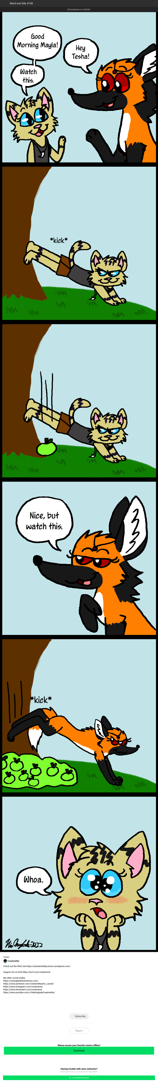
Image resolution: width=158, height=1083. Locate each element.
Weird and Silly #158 (21, 3)
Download (79, 1050)
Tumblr (90, 1006)
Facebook (68, 1006)
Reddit (101, 1006)
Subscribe (80, 1016)
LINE (57, 1006)
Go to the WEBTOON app (79, 1078)
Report (79, 1030)
